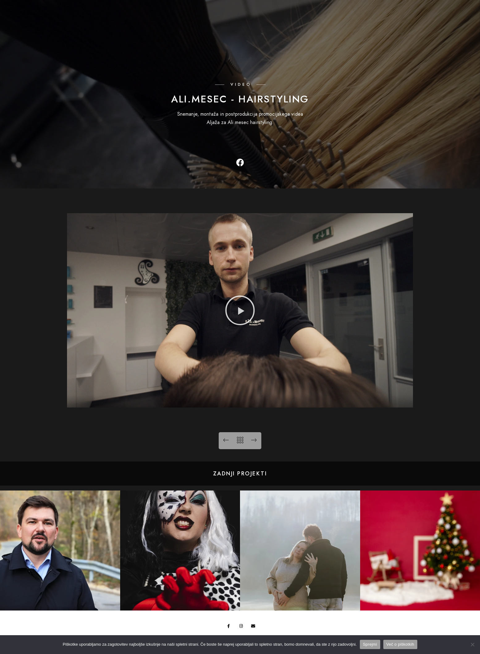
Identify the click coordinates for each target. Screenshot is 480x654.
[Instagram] (445, 9)
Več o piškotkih (400, 644)
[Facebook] (434, 9)
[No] (472, 644)
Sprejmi (370, 644)
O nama (409, 18)
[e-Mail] (456, 9)
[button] (240, 310)
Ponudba (369, 18)
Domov (293, 18)
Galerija (330, 18)
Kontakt (446, 18)
